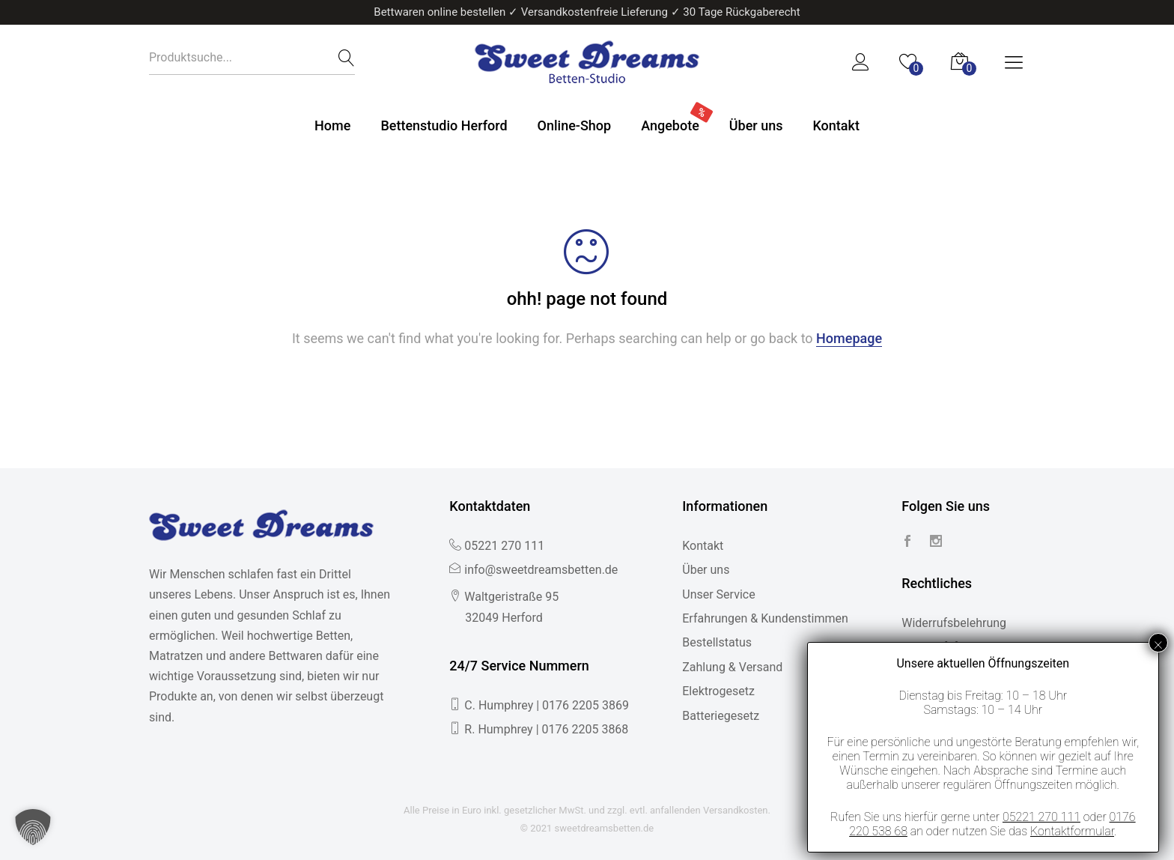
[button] (33, 827)
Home (332, 125)
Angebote (670, 125)
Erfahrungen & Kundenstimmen (765, 618)
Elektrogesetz (718, 691)
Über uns (756, 125)
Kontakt (835, 125)
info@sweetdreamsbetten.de (541, 570)
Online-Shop (575, 125)
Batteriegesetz (720, 716)
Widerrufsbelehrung (953, 623)
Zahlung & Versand (732, 667)
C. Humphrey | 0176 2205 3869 (546, 705)
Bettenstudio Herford (443, 125)
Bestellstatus (717, 642)
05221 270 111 (504, 546)
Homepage (849, 338)
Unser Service (718, 594)
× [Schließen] (1158, 642)
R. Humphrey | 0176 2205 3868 (546, 729)
